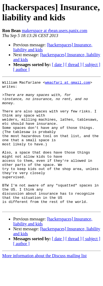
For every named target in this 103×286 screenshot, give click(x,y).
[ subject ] (91, 64)
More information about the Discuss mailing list (44, 281)
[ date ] (58, 64)
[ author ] (21, 69)
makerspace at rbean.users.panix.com (54, 30)
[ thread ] (73, 64)
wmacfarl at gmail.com (67, 83)
